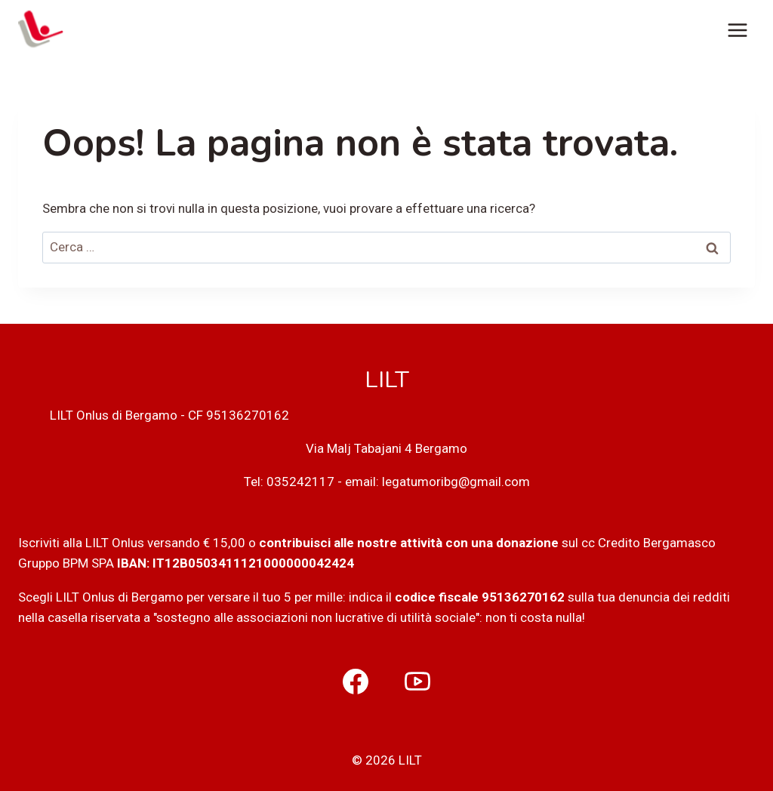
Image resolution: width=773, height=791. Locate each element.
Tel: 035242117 (289, 481)
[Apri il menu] (737, 29)
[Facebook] (355, 681)
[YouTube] (417, 681)
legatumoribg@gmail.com (456, 481)
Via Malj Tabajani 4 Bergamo (386, 448)
